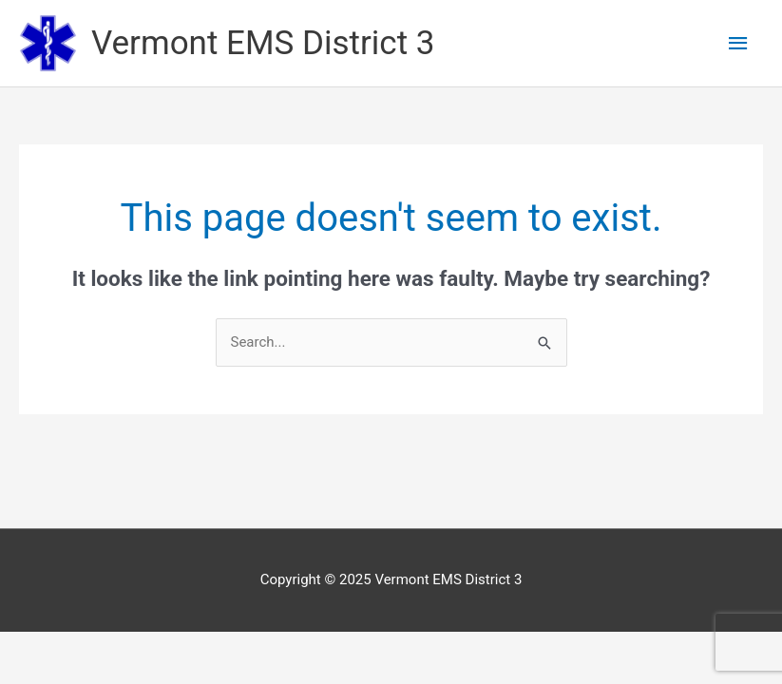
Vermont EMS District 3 (262, 43)
